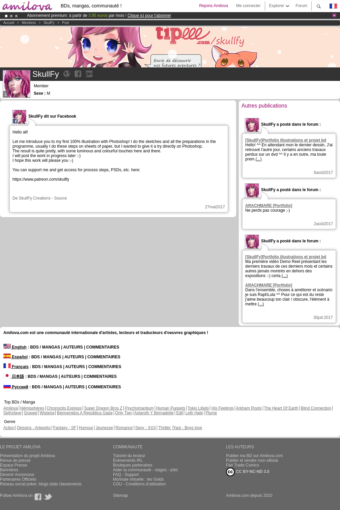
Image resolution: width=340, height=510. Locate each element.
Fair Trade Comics (242, 465)
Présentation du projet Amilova (27, 455)
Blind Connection (316, 408)
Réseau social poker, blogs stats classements (41, 484)
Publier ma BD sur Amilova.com (254, 455)
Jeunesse (104, 427)
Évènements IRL (128, 460)
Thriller (165, 427)
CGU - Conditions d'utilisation (139, 484)
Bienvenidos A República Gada (85, 413)
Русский (15, 387)
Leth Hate (194, 413)
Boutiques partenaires (132, 465)
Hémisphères (32, 408)
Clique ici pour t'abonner (149, 15)
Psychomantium (139, 408)
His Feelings (222, 408)
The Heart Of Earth (281, 408)
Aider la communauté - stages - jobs (145, 470)
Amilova (10, 408)
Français (16, 366)
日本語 (13, 376)
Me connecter (248, 5)
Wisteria (47, 413)
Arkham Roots (249, 408)
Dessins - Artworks (34, 427)
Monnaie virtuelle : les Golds (138, 479)
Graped (30, 413)
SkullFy (49, 23)
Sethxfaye (12, 413)
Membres (29, 23)
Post (65, 23)
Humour (86, 427)
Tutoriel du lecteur (129, 455)
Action (9, 427)
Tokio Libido (198, 408)
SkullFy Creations (35, 198)
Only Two (123, 413)
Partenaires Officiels (18, 479)
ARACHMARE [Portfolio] (268, 205)
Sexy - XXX (145, 427)
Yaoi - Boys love (187, 427)
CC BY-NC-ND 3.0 (248, 472)
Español (15, 357)
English (15, 347)
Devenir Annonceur (17, 474)
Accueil (8, 23)
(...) (259, 159)
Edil (179, 413)
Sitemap (120, 495)
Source (60, 198)
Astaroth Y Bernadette (154, 413)
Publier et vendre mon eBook (252, 460)
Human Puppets (170, 408)
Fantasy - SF (64, 427)
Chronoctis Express (64, 408)
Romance (124, 427)
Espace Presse (13, 465)
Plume (211, 413)
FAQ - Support (126, 474)
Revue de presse (15, 460)
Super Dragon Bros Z (103, 408)
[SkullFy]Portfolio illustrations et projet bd (285, 140)
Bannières (9, 470)
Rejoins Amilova (213, 5)
